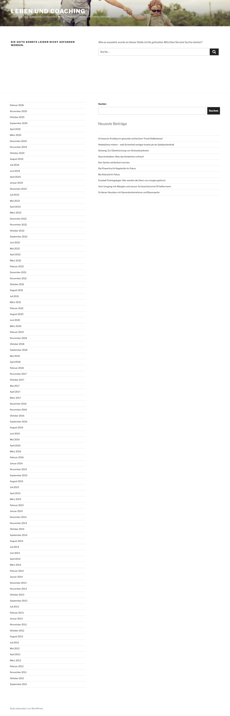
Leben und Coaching (48, 11)
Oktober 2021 (17, 284)
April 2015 (15, 493)
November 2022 (18, 224)
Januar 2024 (16, 182)
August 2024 (16, 159)
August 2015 (16, 481)
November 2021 (18, 278)
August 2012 (16, 636)
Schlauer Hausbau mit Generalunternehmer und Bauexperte (129, 192)
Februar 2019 (17, 332)
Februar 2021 (16, 308)
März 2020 (15, 326)
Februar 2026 (17, 105)
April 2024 (15, 176)
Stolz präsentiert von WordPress (26, 708)
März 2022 (15, 260)
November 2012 (18, 624)
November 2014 (18, 523)
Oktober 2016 (17, 415)
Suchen (102, 103)
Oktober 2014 (17, 529)
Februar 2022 (17, 266)
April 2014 (15, 558)
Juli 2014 (14, 547)
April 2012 (15, 654)
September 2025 (18, 123)
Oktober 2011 (17, 678)
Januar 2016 (16, 463)
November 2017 (18, 373)
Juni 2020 (15, 320)
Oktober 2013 (17, 594)
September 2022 (18, 236)
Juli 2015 (14, 487)
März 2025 (15, 135)
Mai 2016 (15, 439)
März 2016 (15, 451)
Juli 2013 (14, 606)
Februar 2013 (17, 612)
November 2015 (18, 469)
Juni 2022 (15, 242)
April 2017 (15, 391)
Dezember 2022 (18, 218)
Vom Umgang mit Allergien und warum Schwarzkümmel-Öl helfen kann (134, 186)
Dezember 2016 (18, 403)
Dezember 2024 (18, 141)
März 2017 (15, 397)
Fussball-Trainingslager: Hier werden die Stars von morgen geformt (131, 180)
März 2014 (15, 564)
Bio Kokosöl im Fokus (109, 174)
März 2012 (15, 660)
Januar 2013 (16, 618)
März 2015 (15, 499)
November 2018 (18, 338)
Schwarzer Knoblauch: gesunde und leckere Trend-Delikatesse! (130, 138)
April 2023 (15, 206)
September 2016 (18, 421)
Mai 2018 (15, 356)
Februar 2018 (17, 368)
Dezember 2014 (18, 517)
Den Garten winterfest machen (114, 162)
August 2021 (16, 290)
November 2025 (18, 111)
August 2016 (16, 427)
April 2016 (15, 445)
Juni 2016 (15, 433)
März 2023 (15, 212)
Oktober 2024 (17, 153)
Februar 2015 (17, 505)
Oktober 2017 (17, 379)
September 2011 (18, 684)
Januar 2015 (16, 511)
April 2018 (15, 361)
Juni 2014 (15, 553)
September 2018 (18, 350)
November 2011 (18, 672)
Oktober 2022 (17, 230)
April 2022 (15, 254)
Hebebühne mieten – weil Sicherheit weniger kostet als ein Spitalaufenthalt (136, 144)
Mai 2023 (15, 200)
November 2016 (18, 409)
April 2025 (15, 129)
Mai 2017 (14, 385)
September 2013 (18, 600)
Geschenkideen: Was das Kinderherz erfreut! (121, 156)
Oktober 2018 (17, 344)
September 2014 (18, 535)
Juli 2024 (14, 164)
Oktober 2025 (17, 117)
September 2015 (18, 475)
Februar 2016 (17, 457)
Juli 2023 (14, 194)
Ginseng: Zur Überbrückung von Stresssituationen (123, 150)
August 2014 (16, 541)
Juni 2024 (15, 171)
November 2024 (18, 147)
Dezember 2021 (18, 272)
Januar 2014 (16, 576)
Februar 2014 (17, 570)
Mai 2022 (15, 248)
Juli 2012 (14, 642)
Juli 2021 (14, 296)
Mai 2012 (14, 648)
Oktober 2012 (17, 630)
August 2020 (16, 314)
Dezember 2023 (18, 188)
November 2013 (18, 588)
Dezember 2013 (18, 582)
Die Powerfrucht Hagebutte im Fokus (117, 168)
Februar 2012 (16, 666)
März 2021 (15, 302)
